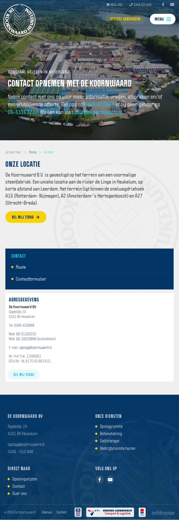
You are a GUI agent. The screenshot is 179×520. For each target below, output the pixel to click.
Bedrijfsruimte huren (117, 448)
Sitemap (46, 512)
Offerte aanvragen (124, 19)
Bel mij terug (27, 217)
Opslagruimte (111, 426)
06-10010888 (26, 339)
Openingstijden (24, 478)
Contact (48, 152)
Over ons (19, 493)
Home (33, 152)
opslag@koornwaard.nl (97, 112)
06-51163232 (23, 112)
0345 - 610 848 (20, 451)
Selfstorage (109, 441)
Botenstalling (111, 433)
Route (21, 267)
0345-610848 (99, 104)
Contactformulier (31, 279)
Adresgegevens (24, 300)
